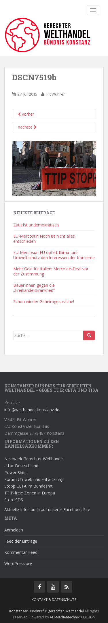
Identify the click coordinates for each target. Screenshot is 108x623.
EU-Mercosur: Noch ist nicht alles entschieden (44, 238)
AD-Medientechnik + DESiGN (72, 617)
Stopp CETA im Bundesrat (28, 486)
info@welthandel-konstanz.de (31, 409)
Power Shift (15, 472)
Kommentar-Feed (20, 552)
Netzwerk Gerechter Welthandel (34, 458)
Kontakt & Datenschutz (54, 599)
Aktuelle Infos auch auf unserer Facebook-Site (47, 509)
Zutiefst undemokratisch (36, 225)
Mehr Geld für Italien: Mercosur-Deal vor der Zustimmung (50, 271)
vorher (26, 114)
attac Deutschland (21, 465)
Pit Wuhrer (55, 94)
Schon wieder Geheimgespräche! (43, 301)
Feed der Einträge (20, 541)
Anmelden (13, 530)
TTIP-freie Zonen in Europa (29, 493)
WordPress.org (18, 563)
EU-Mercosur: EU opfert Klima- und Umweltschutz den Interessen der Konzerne (54, 255)
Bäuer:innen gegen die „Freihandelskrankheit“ (34, 287)
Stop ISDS (13, 499)
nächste (27, 127)
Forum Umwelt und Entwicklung (33, 479)
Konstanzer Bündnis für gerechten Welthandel (47, 611)
